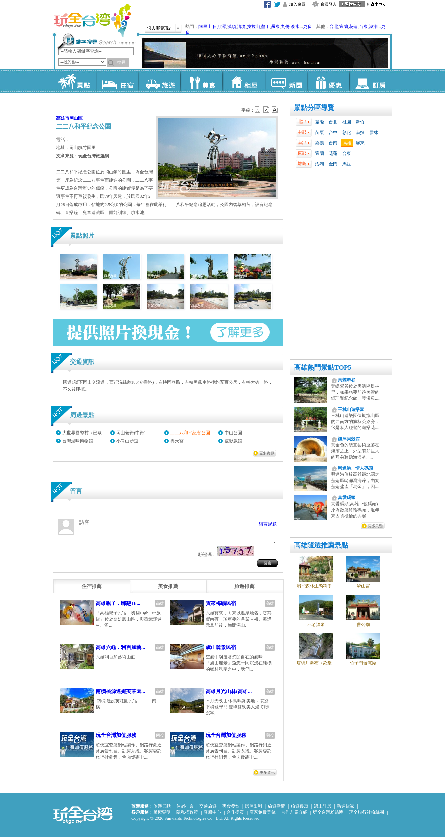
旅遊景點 (162, 809)
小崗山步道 (127, 440)
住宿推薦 (185, 809)
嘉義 (319, 142)
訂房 (370, 81)
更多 (307, 26)
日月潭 (219, 26)
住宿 (117, 81)
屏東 (360, 142)
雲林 (373, 132)
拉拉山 (253, 26)
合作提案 (235, 815)
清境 (241, 26)
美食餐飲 (231, 809)
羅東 (275, 26)
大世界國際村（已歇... (83, 432)
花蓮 (353, 26)
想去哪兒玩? (159, 28)
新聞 (286, 81)
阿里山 (205, 26)
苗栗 (319, 132)
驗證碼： (207, 557)
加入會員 (297, 4)
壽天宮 (177, 440)
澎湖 (373, 26)
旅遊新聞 (276, 809)
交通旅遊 (208, 809)
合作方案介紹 (294, 815)
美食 (201, 81)
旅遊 (159, 81)
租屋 (243, 81)
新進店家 (345, 809)
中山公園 (233, 432)
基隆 (319, 121)
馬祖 (346, 163)
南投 (360, 132)
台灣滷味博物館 (77, 440)
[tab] (91, 589)
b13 (266, 109)
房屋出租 (253, 809)
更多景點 (375, 526)
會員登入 (329, 4)
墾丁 (265, 26)
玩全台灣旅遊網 (92, 20)
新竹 (360, 121)
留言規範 (268, 524)
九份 (285, 26)
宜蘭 (343, 26)
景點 (74, 81)
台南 (333, 142)
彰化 (346, 132)
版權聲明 (162, 815)
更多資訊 (266, 453)
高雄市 (62, 118)
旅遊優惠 (299, 809)
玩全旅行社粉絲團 (366, 815)
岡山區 (76, 118)
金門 (333, 163)
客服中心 (212, 815)
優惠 (328, 81)
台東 (363, 26)
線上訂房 (322, 809)
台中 (333, 132)
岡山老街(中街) (131, 432)
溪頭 (231, 26)
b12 (258, 109)
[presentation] (91, 589)
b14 (275, 109)
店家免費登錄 (262, 815)
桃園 (346, 121)
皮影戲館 (233, 440)
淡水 (295, 26)
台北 (333, 26)
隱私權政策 (187, 815)
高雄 (347, 142)
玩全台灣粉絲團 (328, 815)
